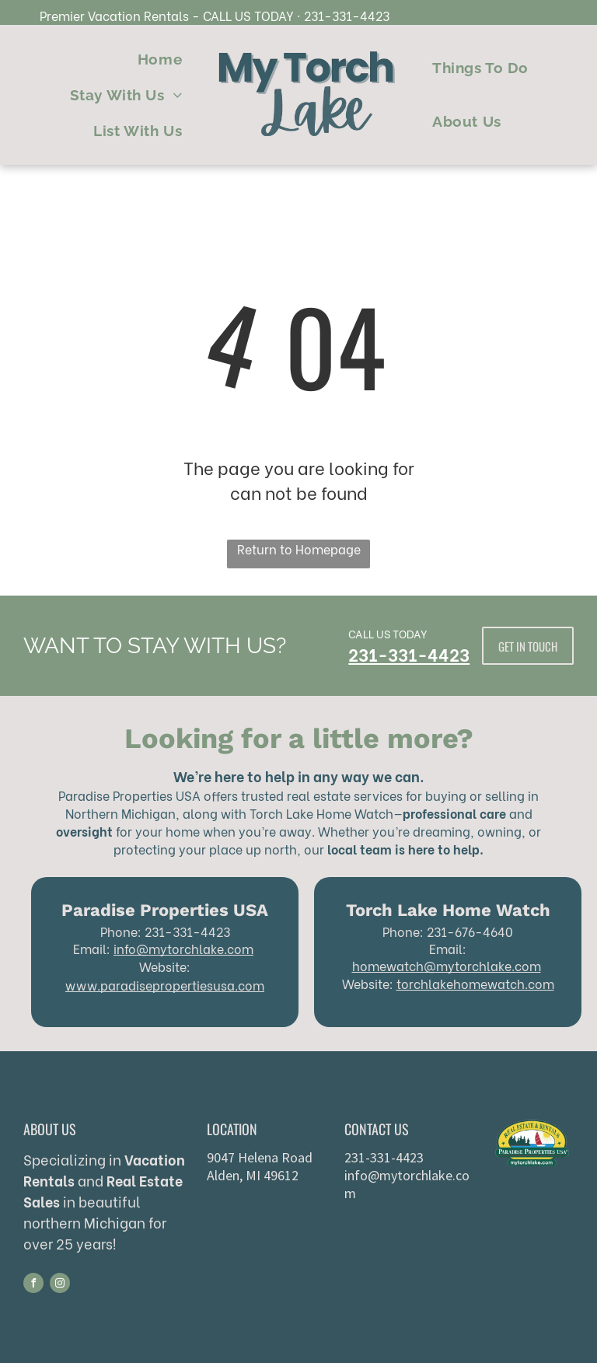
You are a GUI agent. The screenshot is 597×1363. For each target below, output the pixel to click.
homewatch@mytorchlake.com (446, 965)
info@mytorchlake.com (183, 948)
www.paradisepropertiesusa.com (164, 985)
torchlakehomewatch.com (475, 983)
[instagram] (60, 1285)
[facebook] (33, 1285)
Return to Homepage (299, 548)
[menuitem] (160, 59)
